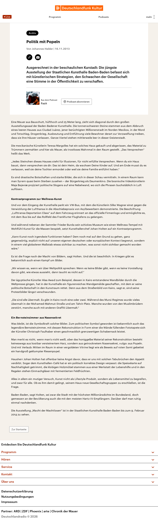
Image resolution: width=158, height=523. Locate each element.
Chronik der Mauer (64, 511)
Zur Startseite (19, 429)
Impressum (9, 502)
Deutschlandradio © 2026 (19, 516)
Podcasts (104, 16)
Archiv (32, 33)
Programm (55, 16)
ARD (18, 511)
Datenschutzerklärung (17, 491)
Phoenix (36, 511)
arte (47, 511)
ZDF (26, 511)
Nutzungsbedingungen (17, 496)
